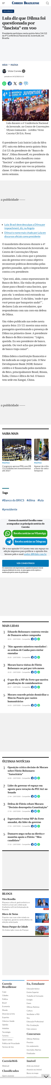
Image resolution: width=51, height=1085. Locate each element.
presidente (10, 509)
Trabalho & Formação (35, 996)
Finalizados (31, 1053)
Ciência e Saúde (8, 1021)
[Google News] (20, 84)
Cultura (30, 1011)
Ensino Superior (33, 992)
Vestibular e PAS (33, 1014)
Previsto (30, 1042)
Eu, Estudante (35, 983)
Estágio (30, 1000)
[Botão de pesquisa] (47, 3)
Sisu (28, 1018)
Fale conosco (32, 1029)
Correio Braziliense (9, 985)
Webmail (5, 1066)
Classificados (10, 1070)
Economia (6, 1006)
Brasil (4, 1003)
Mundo (5, 1010)
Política (14, 65)
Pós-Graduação (33, 1025)
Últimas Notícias (33, 1007)
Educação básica (33, 989)
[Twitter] (15, 84)
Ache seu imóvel (33, 1066)
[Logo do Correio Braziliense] (25, 3)
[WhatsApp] (4, 84)
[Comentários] (26, 84)
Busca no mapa (32, 1073)
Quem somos (7, 1040)
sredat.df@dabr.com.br (35, 554)
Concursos (33, 1034)
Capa (4, 992)
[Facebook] (10, 84)
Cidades (5, 995)
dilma (31, 500)
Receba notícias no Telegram (30, 541)
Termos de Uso (8, 1047)
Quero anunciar (8, 1076)
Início (4, 65)
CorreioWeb (9, 1061)
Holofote (5, 1028)
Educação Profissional (35, 1021)
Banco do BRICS (14, 500)
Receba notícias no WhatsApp (30, 533)
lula (41, 500)
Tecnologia (6, 1032)
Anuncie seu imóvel (34, 1070)
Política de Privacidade (11, 1043)
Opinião (5, 1025)
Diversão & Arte (8, 1014)
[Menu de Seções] (4, 3)
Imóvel (31, 1061)
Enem (29, 1003)
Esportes (5, 1017)
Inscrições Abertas (34, 1050)
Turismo (5, 1036)
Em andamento (32, 1046)
